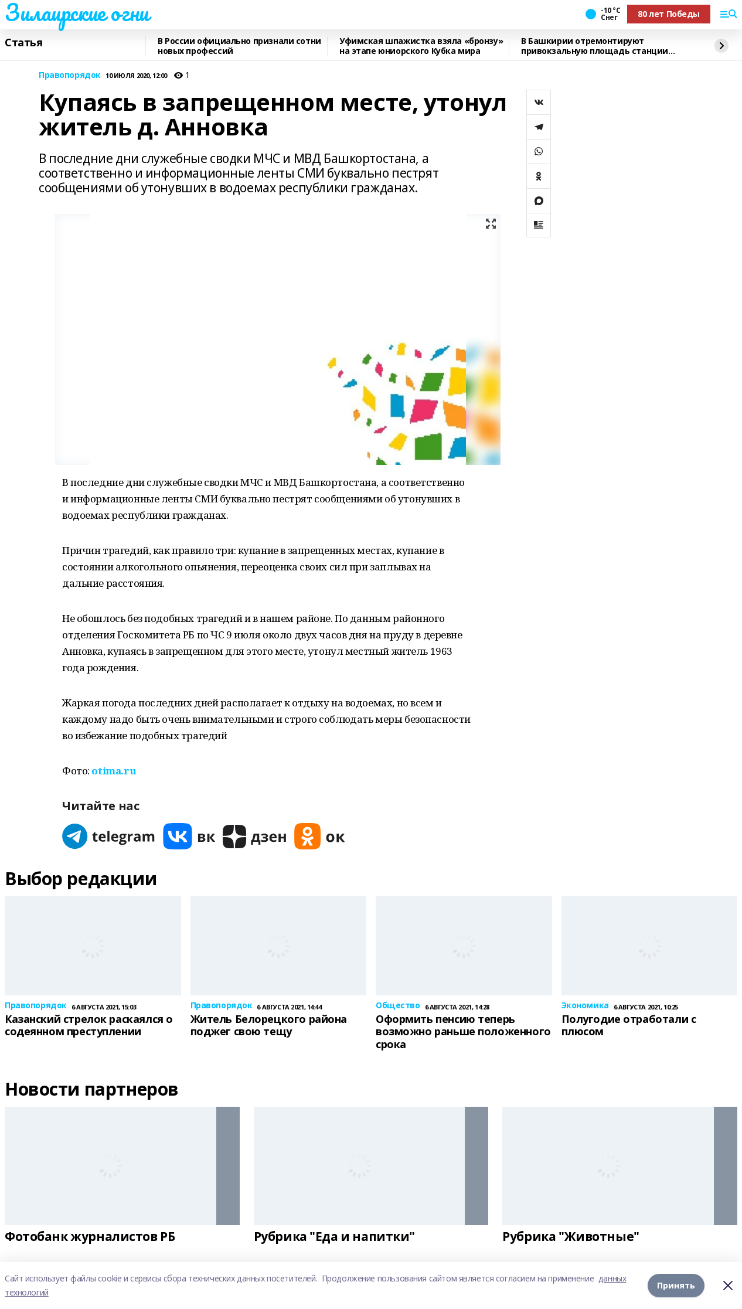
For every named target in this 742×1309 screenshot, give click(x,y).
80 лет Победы (669, 13)
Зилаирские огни (77, 12)
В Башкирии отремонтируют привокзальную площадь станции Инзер (594, 46)
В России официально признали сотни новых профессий (239, 46)
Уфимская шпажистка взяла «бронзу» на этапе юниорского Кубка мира (421, 46)
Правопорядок (70, 75)
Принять (676, 1285)
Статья (23, 42)
